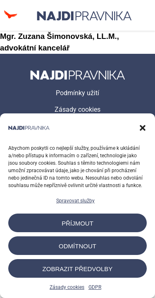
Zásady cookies (67, 287)
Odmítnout (77, 246)
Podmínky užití (77, 93)
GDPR (94, 287)
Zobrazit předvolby (78, 268)
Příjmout (77, 223)
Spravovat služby (75, 201)
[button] (142, 128)
